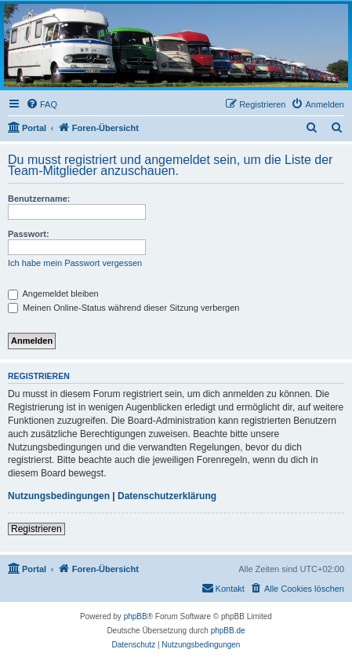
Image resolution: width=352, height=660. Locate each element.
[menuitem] (41, 104)
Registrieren (36, 528)
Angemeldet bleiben (53, 293)
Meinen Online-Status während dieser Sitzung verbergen (123, 307)
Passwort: (28, 234)
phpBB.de (228, 630)
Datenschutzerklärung (167, 495)
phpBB (135, 616)
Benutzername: (39, 198)
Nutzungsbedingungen (59, 495)
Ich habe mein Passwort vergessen (75, 263)
